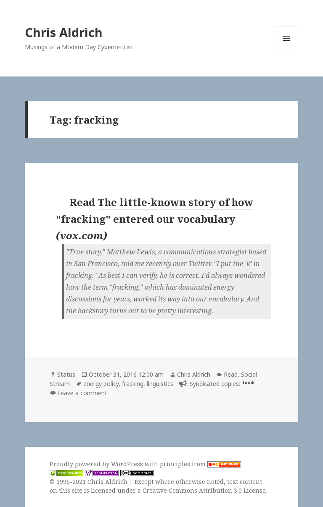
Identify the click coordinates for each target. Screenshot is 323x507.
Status (66, 374)
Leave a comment (82, 393)
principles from (200, 464)
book (248, 383)
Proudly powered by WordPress (97, 464)
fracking (132, 384)
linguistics (160, 384)
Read (231, 374)
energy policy (101, 384)
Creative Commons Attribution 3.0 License (204, 490)
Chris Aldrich (64, 32)
